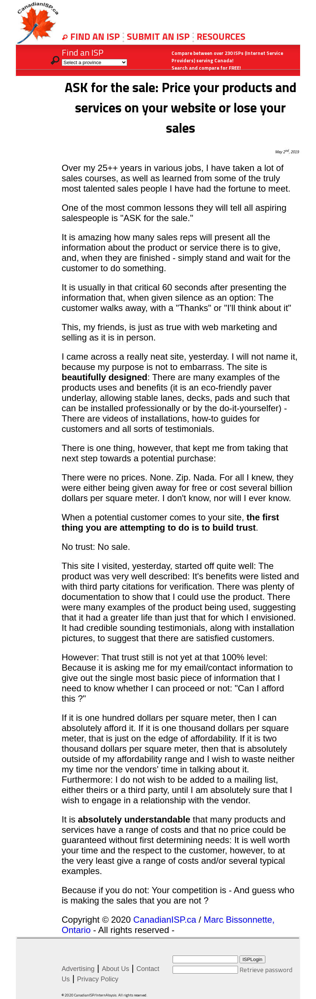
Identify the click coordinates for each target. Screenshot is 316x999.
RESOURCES (221, 36)
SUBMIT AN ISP (159, 36)
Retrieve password (265, 970)
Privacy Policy (97, 979)
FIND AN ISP (96, 36)
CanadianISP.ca (164, 920)
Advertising (78, 968)
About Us (115, 968)
